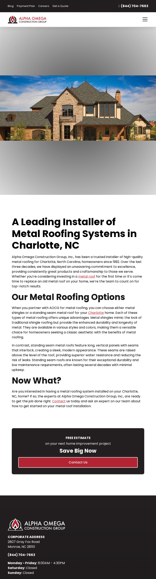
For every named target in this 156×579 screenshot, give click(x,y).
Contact (59, 401)
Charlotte (96, 312)
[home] (32, 19)
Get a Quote (60, 6)
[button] (144, 19)
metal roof (86, 276)
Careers (43, 6)
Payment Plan (26, 6)
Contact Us (78, 462)
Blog (11, 6)
